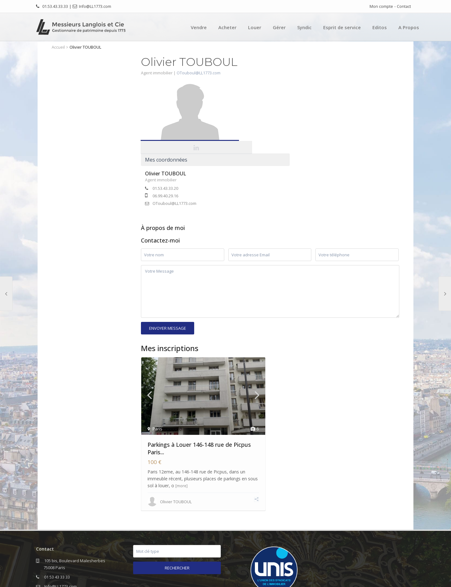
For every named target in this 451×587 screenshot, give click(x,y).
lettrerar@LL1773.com (90, 540)
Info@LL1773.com (95, 6)
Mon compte (381, 6)
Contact (404, 6)
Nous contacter (401, 577)
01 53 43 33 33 (57, 514)
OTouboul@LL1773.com (198, 73)
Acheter (227, 27)
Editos (379, 27)
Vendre (199, 27)
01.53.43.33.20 (275, 118)
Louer (254, 27)
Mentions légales (363, 577)
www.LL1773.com (60, 549)
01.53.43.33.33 (55, 6)
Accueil (58, 47)
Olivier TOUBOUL (275, 103)
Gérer (279, 27)
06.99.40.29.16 (275, 126)
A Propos (408, 27)
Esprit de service (342, 27)
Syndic (304, 27)
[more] (181, 423)
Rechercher (177, 505)
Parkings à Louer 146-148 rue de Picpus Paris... (199, 385)
